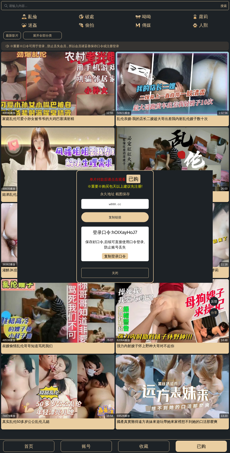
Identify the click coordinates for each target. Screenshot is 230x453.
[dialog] (115, 226)
